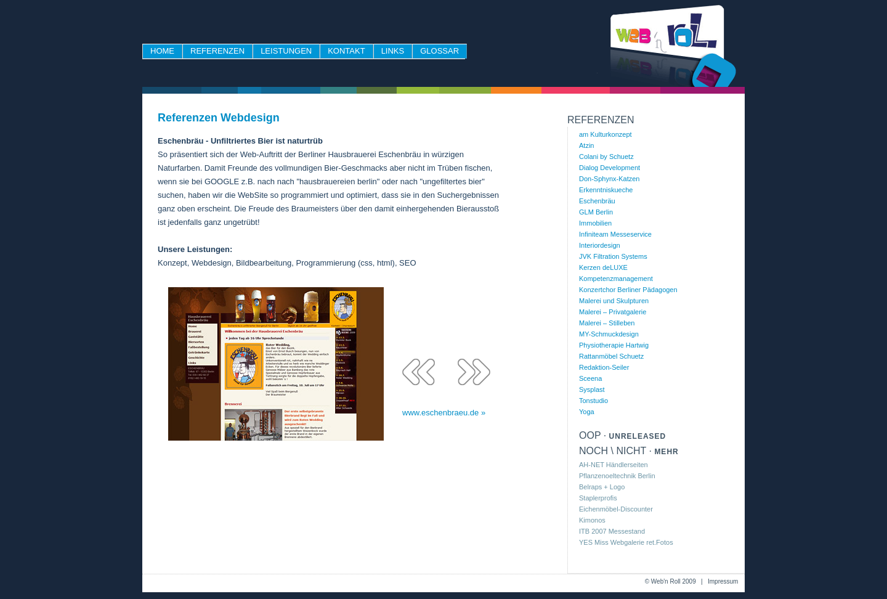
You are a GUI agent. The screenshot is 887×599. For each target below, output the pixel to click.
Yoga (586, 411)
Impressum (723, 581)
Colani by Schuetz (606, 156)
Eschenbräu (597, 201)
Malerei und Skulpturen (614, 300)
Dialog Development (609, 167)
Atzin (586, 145)
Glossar (439, 50)
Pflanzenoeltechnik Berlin (617, 475)
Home (162, 50)
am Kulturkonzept (605, 134)
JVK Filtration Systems (613, 256)
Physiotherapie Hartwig (614, 345)
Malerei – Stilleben (607, 323)
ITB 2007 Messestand (612, 531)
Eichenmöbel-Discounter (616, 509)
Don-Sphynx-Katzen (609, 178)
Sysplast (592, 389)
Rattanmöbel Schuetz (611, 356)
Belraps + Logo (602, 487)
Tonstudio (593, 400)
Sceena (590, 378)
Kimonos (592, 520)
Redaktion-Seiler (604, 367)
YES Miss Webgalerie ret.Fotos (626, 542)
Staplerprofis (598, 498)
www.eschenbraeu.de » (443, 413)
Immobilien (595, 223)
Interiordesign (599, 245)
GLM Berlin (596, 212)
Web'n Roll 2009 (673, 581)
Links (393, 50)
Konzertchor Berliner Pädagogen (628, 289)
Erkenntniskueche (606, 190)
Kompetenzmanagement (616, 278)
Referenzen (217, 50)
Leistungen (286, 50)
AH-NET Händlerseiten (613, 464)
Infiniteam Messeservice (615, 234)
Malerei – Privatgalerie (612, 312)
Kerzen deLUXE (603, 267)
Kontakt (346, 50)
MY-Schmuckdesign (609, 334)
